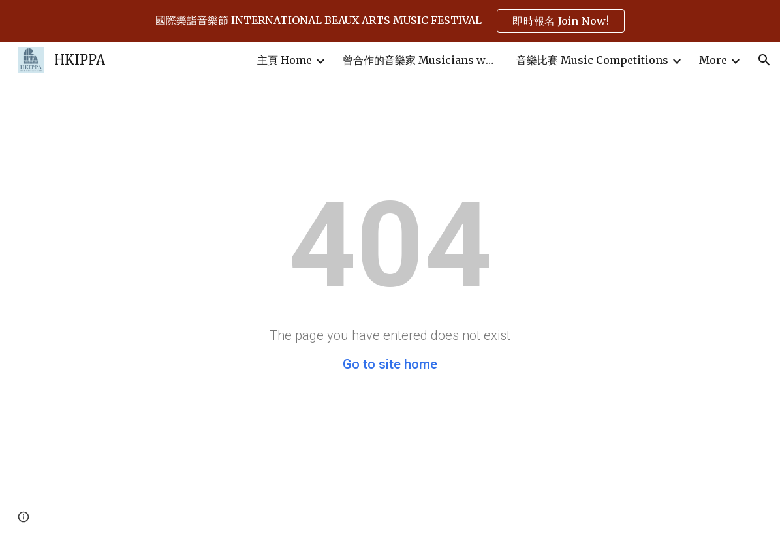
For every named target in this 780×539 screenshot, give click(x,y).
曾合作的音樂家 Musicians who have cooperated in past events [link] (421, 60)
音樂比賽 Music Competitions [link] (592, 60)
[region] (390, 21)
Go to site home (390, 364)
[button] (764, 60)
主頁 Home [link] (284, 60)
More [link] (713, 60)
